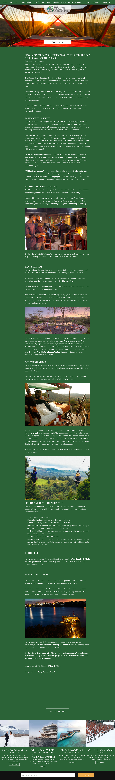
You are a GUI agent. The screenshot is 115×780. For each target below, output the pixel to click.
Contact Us (106, 2)
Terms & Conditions (91, 2)
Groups (78, 2)
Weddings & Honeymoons (63, 2)
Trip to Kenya (57, 42)
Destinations (26, 2)
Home (5, 2)
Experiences (14, 2)
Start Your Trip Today (57, 711)
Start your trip (86, 775)
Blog (48, 2)
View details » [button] (14, 764)
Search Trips (39, 2)
